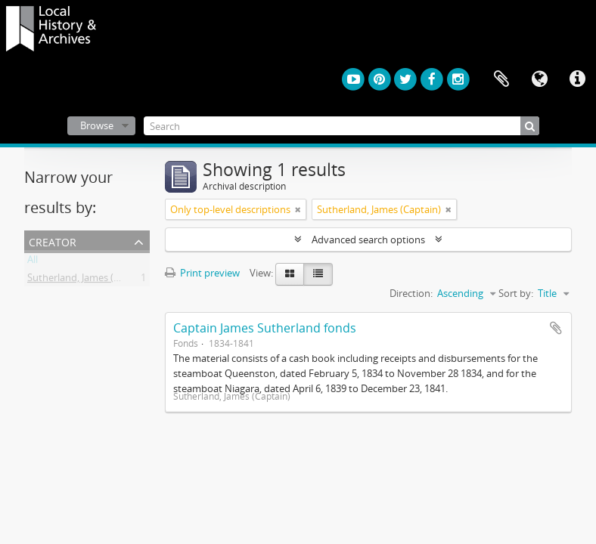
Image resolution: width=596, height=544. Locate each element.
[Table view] (318, 274)
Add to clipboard (555, 327)
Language (539, 79)
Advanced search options (368, 239)
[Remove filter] (298, 209)
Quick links (577, 79)
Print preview (202, 273)
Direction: (411, 293)
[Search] (342, 125)
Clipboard (501, 79)
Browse (96, 125)
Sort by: (515, 293)
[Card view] (289, 274)
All (32, 262)
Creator (52, 240)
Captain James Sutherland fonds (264, 328)
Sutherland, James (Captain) (89, 280)
